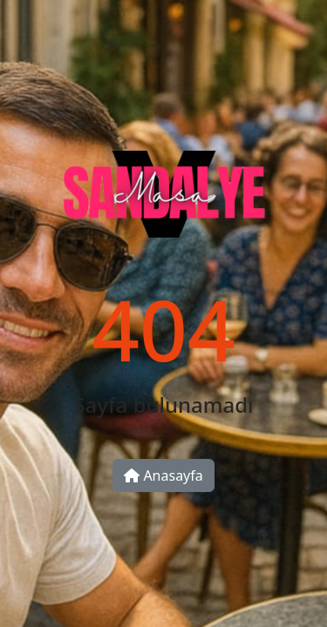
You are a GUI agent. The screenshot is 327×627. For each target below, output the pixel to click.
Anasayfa (163, 475)
